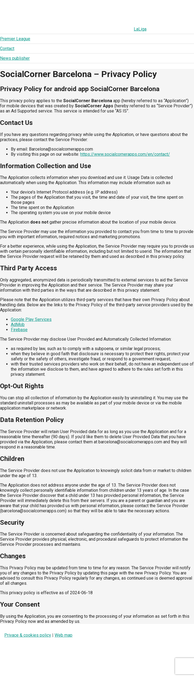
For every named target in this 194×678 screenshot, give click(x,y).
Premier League (51, 29)
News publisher (114, 29)
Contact (83, 29)
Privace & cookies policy (27, 635)
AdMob (18, 324)
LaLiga (21, 29)
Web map (63, 635)
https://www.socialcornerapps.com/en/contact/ (125, 154)
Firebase (19, 329)
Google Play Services (31, 319)
